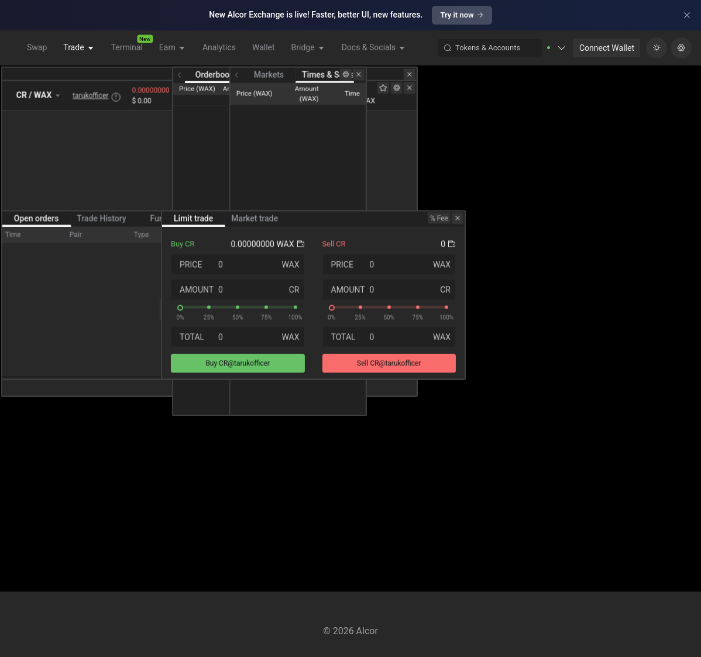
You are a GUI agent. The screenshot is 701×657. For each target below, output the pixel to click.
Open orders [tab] (37, 433)
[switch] (360, 434)
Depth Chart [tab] (513, 82)
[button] (577, 47)
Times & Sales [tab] (648, 82)
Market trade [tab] (487, 433)
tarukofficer (104, 122)
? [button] (129, 123)
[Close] (687, 15)
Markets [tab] (588, 82)
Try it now (461, 15)
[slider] (470, 522)
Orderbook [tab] (453, 82)
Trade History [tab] (103, 433)
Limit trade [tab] (426, 433)
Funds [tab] (163, 433)
